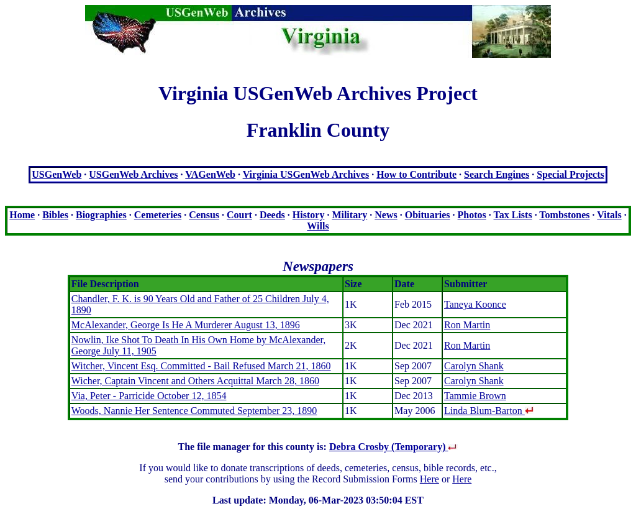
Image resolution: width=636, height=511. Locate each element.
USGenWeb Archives (133, 174)
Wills (318, 226)
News (386, 214)
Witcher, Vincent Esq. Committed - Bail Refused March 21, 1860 (201, 366)
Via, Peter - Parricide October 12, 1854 (149, 395)
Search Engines (496, 174)
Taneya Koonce (475, 304)
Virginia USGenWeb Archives (306, 174)
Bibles (55, 214)
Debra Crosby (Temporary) (393, 446)
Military (349, 214)
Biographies (101, 214)
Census (204, 214)
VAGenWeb (210, 174)
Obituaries (427, 214)
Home (22, 214)
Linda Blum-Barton (489, 410)
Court (239, 214)
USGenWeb (56, 174)
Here (429, 479)
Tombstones (564, 214)
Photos (472, 214)
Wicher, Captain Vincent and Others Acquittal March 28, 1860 (195, 380)
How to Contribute (416, 174)
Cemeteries (157, 214)
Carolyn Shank (474, 366)
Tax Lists (513, 214)
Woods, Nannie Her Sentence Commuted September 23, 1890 (194, 410)
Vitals (609, 214)
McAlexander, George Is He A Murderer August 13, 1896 (185, 325)
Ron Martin (467, 325)
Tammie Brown (475, 395)
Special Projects (570, 174)
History (309, 214)
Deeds (272, 214)
